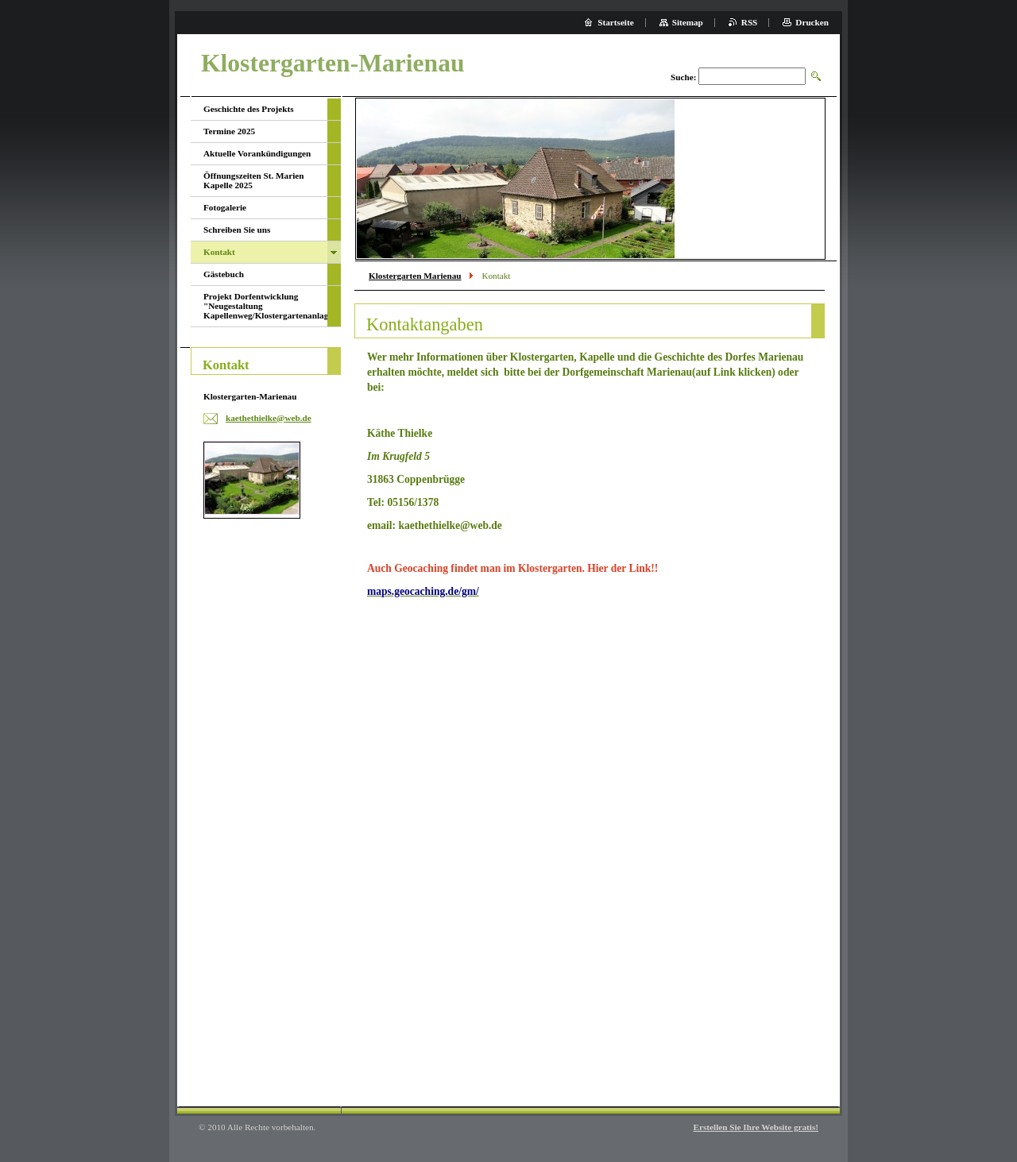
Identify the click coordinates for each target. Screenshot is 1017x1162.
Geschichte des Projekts (248, 109)
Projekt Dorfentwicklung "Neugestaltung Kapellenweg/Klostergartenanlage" (265, 305)
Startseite (615, 22)
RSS (749, 22)
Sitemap (687, 22)
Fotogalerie (224, 207)
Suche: (683, 77)
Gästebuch (223, 274)
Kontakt (219, 252)
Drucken (812, 22)
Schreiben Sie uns (236, 229)
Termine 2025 (229, 131)
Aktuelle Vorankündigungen (257, 153)
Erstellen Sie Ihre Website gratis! (756, 1127)
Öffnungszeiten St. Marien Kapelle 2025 (253, 180)
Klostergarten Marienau (415, 275)
